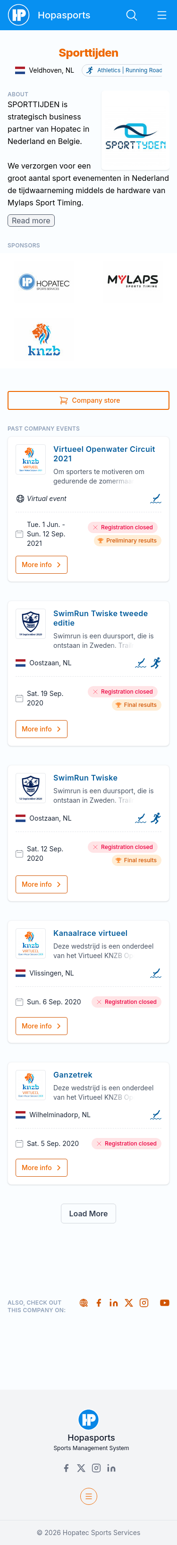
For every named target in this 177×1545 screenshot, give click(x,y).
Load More (88, 1213)
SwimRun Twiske (85, 777)
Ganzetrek (73, 1074)
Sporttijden (88, 52)
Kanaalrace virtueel (90, 933)
